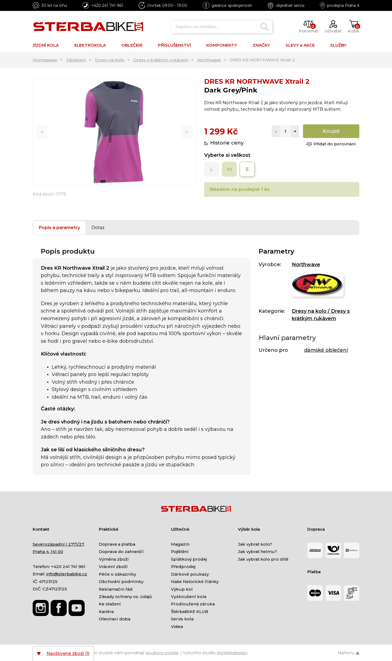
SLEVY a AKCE (300, 45)
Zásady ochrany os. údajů (125, 596)
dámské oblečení (326, 350)
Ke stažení (110, 603)
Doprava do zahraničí (121, 551)
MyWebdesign (232, 652)
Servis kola (182, 618)
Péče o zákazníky (117, 574)
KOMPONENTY (221, 45)
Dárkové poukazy (190, 574)
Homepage (45, 59)
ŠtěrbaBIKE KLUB (189, 611)
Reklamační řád (116, 589)
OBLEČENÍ (131, 45)
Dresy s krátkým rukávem (160, 59)
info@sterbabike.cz (66, 573)
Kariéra (106, 611)
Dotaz (98, 227)
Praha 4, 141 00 (48, 551)
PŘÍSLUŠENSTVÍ (174, 45)
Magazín (180, 544)
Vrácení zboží (113, 566)
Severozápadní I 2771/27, (59, 544)
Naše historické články (195, 581)
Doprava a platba (117, 544)
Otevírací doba (114, 618)
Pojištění (180, 551)
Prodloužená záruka (193, 603)
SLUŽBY (338, 45)
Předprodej (183, 566)
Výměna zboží (114, 559)
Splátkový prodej (189, 559)
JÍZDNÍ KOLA (46, 45)
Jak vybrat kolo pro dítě (263, 559)
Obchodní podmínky (121, 581)
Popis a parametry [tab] (59, 227)
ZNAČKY (261, 45)
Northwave (209, 59)
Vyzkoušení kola (188, 596)
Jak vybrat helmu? (257, 551)
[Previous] (42, 132)
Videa (177, 626)
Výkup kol (182, 589)
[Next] (187, 132)
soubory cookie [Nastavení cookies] (162, 652)
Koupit (331, 131)
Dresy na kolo (109, 59)
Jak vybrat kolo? (255, 544)
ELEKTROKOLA (90, 45)
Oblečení (76, 59)
